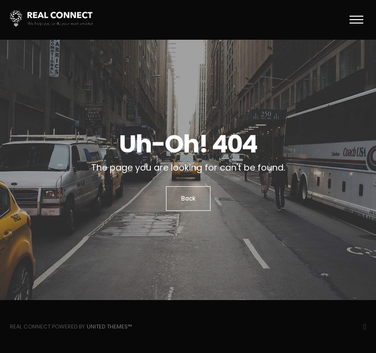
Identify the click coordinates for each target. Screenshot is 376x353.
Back (188, 198)
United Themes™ (109, 326)
